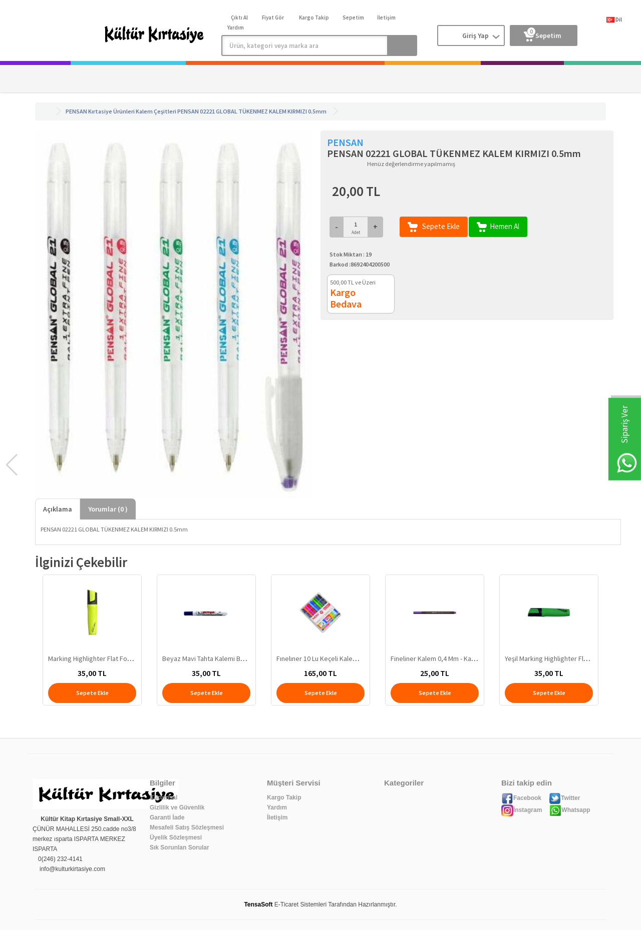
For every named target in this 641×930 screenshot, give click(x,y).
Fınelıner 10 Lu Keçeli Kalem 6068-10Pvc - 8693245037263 (360, 658)
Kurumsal (163, 797)
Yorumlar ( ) (108, 509)
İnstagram (521, 810)
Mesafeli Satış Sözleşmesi (187, 827)
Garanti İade (167, 817)
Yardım (277, 807)
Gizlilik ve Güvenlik (177, 807)
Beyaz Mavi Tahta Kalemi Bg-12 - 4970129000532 (233, 658)
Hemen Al (498, 227)
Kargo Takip (284, 797)
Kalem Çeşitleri (156, 111)
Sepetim (542, 34)
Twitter (564, 798)
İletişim (277, 817)
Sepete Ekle (434, 227)
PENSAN (76, 111)
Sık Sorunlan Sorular (179, 847)
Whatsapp (569, 810)
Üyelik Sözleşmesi (176, 837)
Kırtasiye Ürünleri (111, 111)
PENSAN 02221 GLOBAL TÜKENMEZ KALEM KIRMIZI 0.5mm (252, 111)
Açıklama (57, 509)
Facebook (521, 798)
